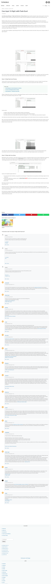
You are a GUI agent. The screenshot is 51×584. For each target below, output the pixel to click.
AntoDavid (6, 409)
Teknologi (39, 127)
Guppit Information (43, 181)
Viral (39, 135)
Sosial (39, 120)
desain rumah (40, 67)
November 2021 (41, 33)
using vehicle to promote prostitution (10, 388)
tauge (39, 125)
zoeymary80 (7, 301)
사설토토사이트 (7, 294)
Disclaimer (40, 13)
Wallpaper (40, 137)
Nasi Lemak (40, 99)
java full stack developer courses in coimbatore (21, 538)
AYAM (39, 50)
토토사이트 (7, 293)
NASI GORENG (40, 98)
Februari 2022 (40, 30)
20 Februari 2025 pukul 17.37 (9, 467)
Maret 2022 (40, 28)
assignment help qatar (11, 306)
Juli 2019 (40, 36)
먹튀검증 (6, 261)
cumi (39, 64)
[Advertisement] (17, 45)
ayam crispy (40, 52)
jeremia (6, 519)
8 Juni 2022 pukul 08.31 (8, 287)
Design (39, 69)
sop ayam (39, 118)
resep (39, 106)
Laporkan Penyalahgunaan (43, 142)
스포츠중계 (7, 275)
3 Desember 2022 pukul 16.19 (9, 302)
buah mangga (40, 57)
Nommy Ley (7, 429)
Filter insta (40, 70)
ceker (39, 60)
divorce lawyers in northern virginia (24, 354)
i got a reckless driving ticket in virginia (11, 459)
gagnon (6, 377)
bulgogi (39, 59)
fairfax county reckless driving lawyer (10, 492)
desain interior (40, 65)
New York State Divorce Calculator (10, 338)
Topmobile (6, 1)
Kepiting (39, 82)
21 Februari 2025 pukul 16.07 (9, 479)
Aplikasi (39, 47)
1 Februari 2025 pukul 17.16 (9, 451)
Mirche (6, 465)
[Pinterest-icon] (46, 1)
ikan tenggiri (40, 81)
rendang (39, 104)
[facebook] (6, 234)
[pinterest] (22, 234)
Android (39, 45)
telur (39, 128)
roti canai (39, 108)
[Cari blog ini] (42, 21)
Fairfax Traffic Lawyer (8, 322)
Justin (6, 344)
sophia (6, 549)
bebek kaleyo (40, 55)
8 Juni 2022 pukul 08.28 (8, 255)
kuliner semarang (41, 86)
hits (38, 74)
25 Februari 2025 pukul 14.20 (9, 500)
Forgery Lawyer (7, 529)
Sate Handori (40, 110)
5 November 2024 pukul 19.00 (9, 379)
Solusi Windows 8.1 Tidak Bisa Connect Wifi (12, 98)
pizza (39, 103)
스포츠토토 (7, 260)
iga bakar (39, 76)
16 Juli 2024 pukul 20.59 (9, 362)
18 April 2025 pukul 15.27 (9, 536)
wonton (39, 138)
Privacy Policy (40, 17)
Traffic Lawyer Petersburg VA (9, 403)
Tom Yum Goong (41, 132)
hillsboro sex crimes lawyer (9, 389)
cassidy (6, 450)
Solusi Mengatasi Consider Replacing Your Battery (13, 95)
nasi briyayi (40, 96)
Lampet (39, 89)
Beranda (39, 10)
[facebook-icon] (48, 1)
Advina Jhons (7, 315)
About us (39, 12)
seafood (39, 113)
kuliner (39, 84)
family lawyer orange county (9, 364)
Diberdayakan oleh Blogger (43, 39)
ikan (38, 77)
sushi (39, 123)
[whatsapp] (29, 234)
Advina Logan (7, 498)
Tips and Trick (40, 130)
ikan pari (39, 79)
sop (38, 116)
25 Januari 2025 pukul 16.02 (9, 411)
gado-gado (40, 72)
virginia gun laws (10, 513)
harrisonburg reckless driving (9, 423)
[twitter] (14, 234)
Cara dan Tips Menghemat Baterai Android (12, 97)
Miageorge (6, 395)
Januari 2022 (40, 31)
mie (38, 94)
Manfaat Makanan (41, 93)
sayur (39, 111)
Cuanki (39, 62)
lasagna (39, 91)
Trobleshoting (40, 133)
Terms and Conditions (42, 15)
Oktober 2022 (41, 27)
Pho (38, 101)
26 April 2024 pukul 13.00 (9, 329)
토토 (5, 276)
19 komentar (4, 12)
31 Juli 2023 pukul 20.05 (9, 317)
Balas (6, 281)
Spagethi (39, 121)
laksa (39, 87)
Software (39, 115)
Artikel (39, 48)
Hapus (8, 281)
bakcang (39, 53)
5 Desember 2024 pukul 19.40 (9, 396)
